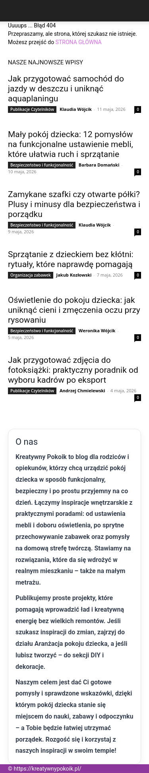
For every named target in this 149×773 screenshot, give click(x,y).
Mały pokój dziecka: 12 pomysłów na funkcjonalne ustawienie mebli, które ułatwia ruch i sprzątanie (70, 144)
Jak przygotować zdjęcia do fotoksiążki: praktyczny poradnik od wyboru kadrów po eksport (73, 370)
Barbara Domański (99, 165)
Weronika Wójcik (97, 330)
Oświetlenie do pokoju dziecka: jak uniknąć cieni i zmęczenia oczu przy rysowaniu (74, 310)
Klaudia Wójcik (76, 109)
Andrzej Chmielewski (82, 390)
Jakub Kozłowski (74, 275)
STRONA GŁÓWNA (79, 42)
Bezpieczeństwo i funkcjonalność (41, 165)
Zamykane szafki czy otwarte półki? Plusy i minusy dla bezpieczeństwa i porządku (74, 204)
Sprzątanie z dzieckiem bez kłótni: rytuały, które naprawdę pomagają (71, 259)
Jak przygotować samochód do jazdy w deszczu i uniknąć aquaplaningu (66, 88)
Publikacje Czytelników (32, 109)
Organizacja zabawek (30, 275)
